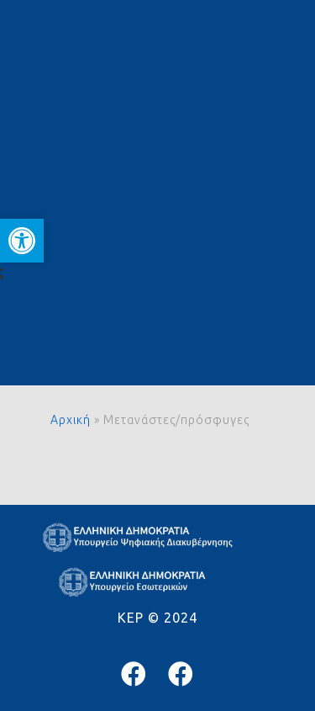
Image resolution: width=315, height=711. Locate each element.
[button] (22, 241)
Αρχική (70, 420)
